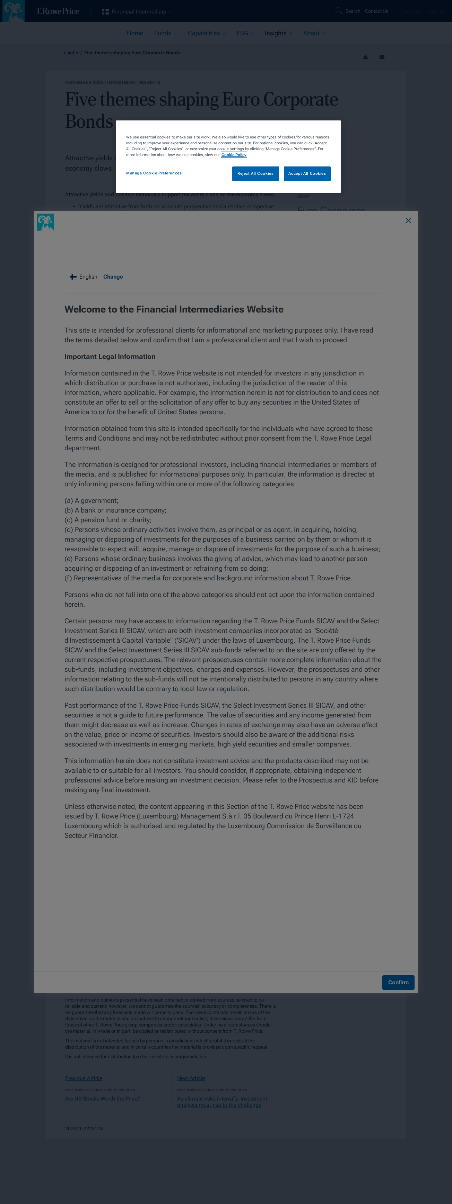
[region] (228, 156)
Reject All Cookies (255, 173)
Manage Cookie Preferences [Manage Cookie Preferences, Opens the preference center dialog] (154, 173)
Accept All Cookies (307, 173)
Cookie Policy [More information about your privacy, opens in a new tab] (233, 154)
